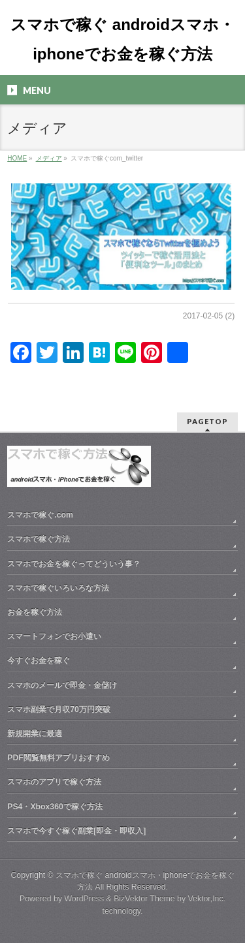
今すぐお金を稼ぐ (38, 660)
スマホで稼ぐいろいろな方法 (58, 588)
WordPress (84, 898)
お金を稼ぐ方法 (34, 612)
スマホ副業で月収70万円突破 (58, 709)
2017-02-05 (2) (209, 315)
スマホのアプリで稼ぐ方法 (54, 781)
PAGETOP (207, 421)
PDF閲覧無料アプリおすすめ (58, 757)
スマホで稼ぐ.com (40, 514)
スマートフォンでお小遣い (54, 636)
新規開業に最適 (34, 733)
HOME (17, 158)
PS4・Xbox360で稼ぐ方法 (55, 806)
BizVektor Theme (144, 898)
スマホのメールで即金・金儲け (62, 685)
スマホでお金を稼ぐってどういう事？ (73, 563)
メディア (49, 158)
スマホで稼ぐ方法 (38, 539)
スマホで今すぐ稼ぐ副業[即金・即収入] (76, 830)
